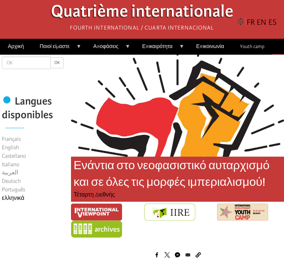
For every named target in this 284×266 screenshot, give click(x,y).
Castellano (14, 156)
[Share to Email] (188, 255)
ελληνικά (13, 198)
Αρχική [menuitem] (16, 46)
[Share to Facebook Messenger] (177, 255)
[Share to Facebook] (156, 255)
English (10, 147)
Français (11, 139)
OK (57, 62)
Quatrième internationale (142, 13)
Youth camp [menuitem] (252, 46)
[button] (198, 255)
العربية (10, 172)
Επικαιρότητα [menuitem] (159, 49)
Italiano (10, 164)
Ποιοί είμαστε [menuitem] (56, 49)
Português (13, 189)
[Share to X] (167, 255)
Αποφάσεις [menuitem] (107, 49)
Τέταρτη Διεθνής (94, 194)
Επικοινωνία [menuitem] (210, 46)
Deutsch (11, 181)
